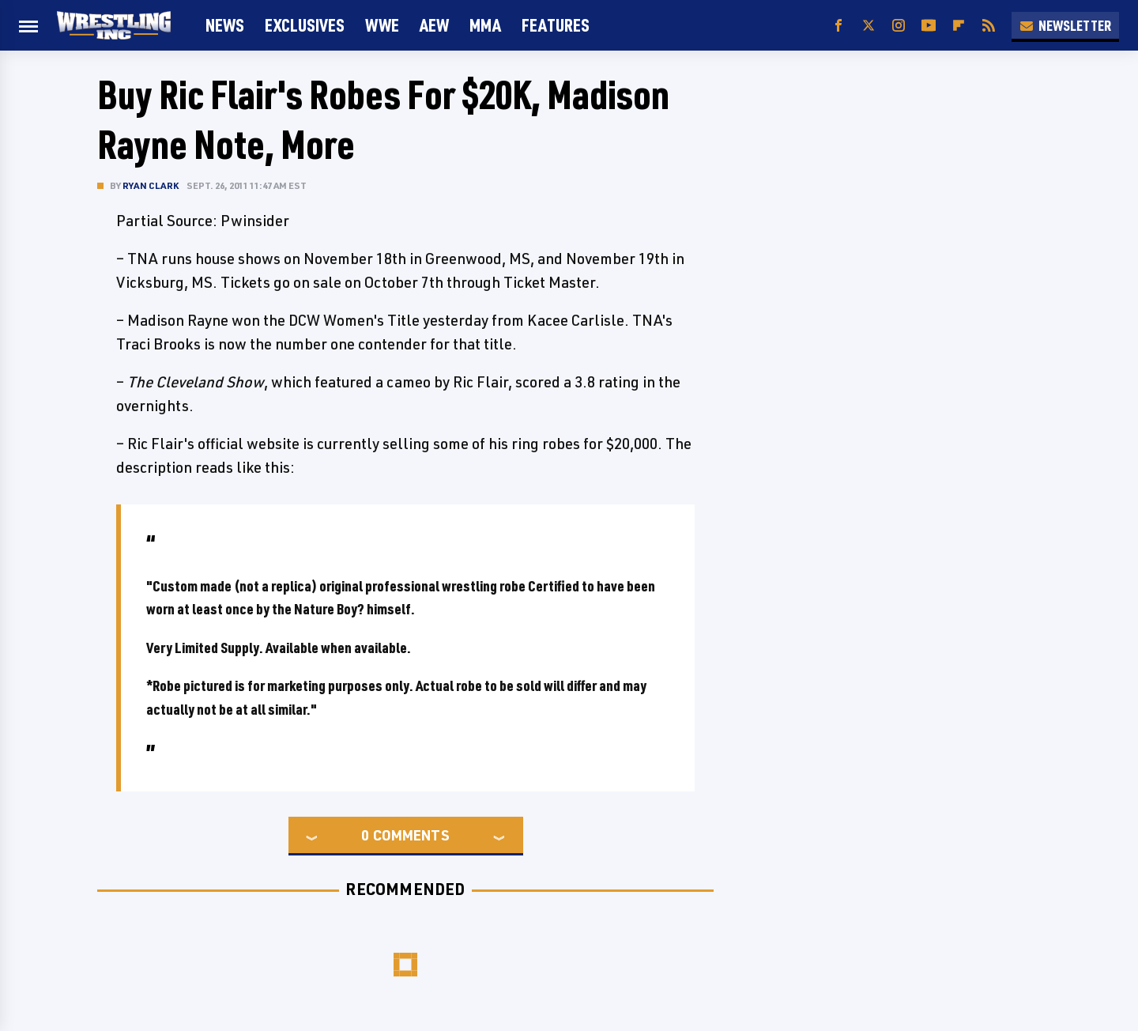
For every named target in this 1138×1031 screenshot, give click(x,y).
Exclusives (305, 25)
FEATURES (556, 25)
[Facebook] (838, 25)
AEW (434, 25)
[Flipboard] (958, 25)
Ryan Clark (150, 185)
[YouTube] (928, 25)
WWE (382, 25)
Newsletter (1065, 25)
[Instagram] (898, 25)
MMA (485, 25)
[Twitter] (868, 25)
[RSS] (989, 25)
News (224, 25)
